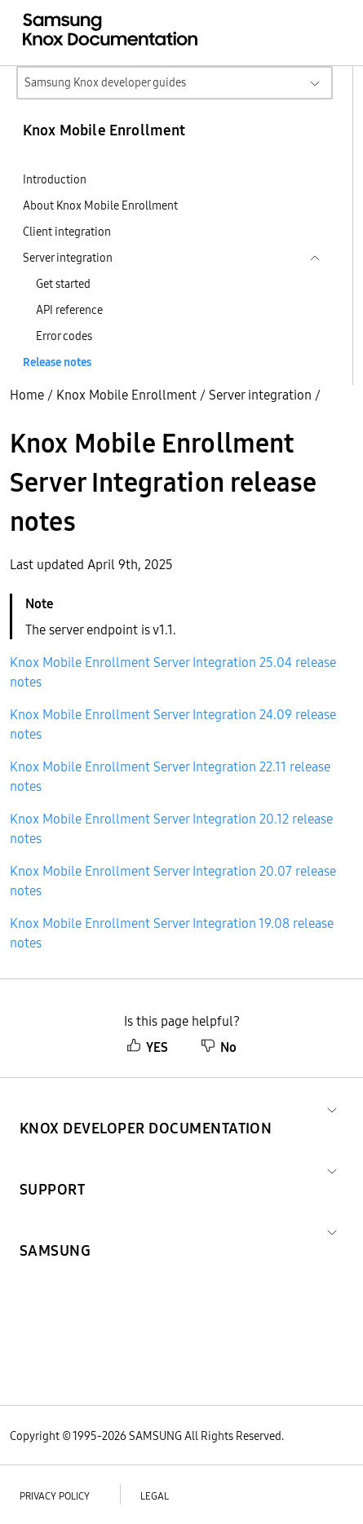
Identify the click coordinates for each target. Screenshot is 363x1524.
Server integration (260, 395)
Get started (63, 284)
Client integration (67, 231)
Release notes (57, 362)
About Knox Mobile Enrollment (100, 205)
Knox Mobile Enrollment (126, 395)
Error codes (64, 336)
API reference (69, 310)
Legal (154, 1496)
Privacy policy (55, 1496)
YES (147, 1047)
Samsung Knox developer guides (105, 82)
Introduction (54, 179)
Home (27, 395)
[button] (146, 1108)
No (219, 1047)
